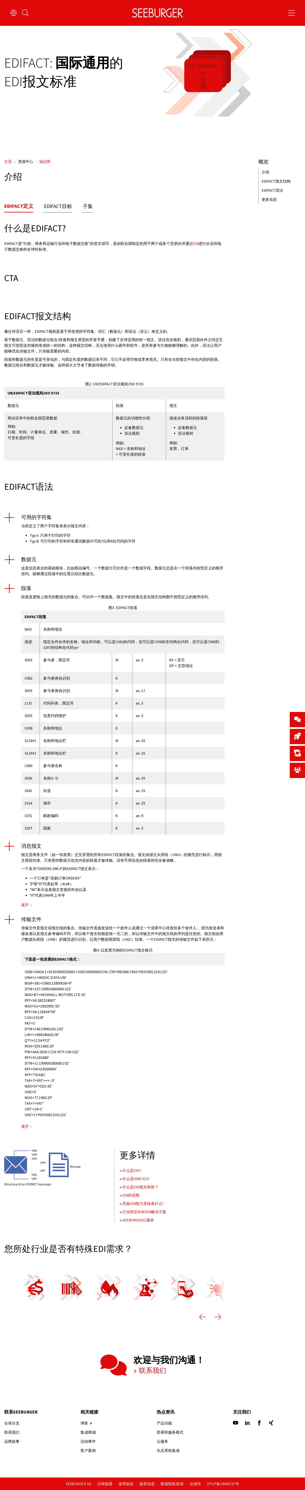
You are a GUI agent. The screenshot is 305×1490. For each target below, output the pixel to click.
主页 (8, 161)
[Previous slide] (202, 1317)
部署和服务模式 (170, 1432)
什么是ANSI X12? (136, 1178)
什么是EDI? (131, 1170)
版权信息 (148, 1483)
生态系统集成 (168, 1450)
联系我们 (152, 1370)
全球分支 (11, 1423)
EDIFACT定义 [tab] (18, 206)
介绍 (265, 172)
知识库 (45, 161)
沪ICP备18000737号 (223, 1483)
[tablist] (114, 207)
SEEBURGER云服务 (138, 1220)
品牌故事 (11, 1441)
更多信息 (269, 199)
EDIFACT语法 (272, 190)
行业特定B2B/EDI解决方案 (144, 1211)
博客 (84, 1423)
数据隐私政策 (172, 1483)
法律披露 (105, 1483)
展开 (25, 905)
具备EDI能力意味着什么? (143, 1203)
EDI (195, 243)
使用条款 (126, 1483)
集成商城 (88, 1432)
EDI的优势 (130, 1195)
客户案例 (88, 1450)
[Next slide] (218, 1317)
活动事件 (88, 1441)
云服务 (162, 1441)
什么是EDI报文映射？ (140, 1187)
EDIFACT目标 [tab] (58, 206)
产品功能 (164, 1423)
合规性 (196, 1483)
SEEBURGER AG (79, 1483)
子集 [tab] (88, 206)
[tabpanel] (114, 237)
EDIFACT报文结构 (276, 181)
